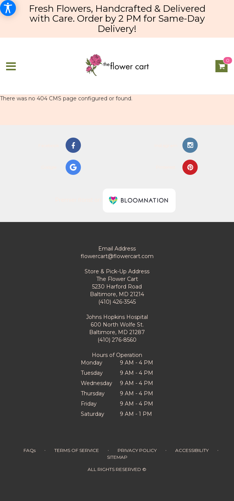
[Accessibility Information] (8, 8)
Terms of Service (76, 450)
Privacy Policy (137, 450)
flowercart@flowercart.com (117, 256)
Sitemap (117, 457)
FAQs (30, 450)
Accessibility (192, 450)
